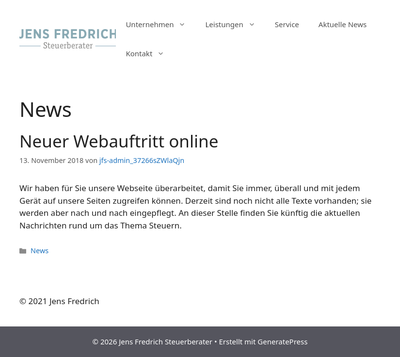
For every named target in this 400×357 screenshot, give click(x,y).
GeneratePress (282, 341)
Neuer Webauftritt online (118, 141)
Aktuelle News (343, 24)
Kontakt (150, 53)
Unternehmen (160, 24)
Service (287, 24)
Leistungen (235, 24)
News (39, 250)
